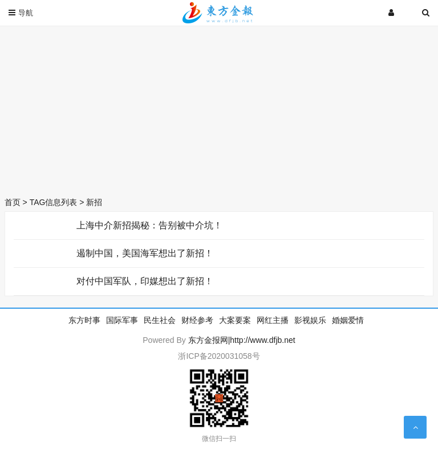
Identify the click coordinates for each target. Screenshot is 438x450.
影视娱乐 (310, 320)
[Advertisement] (219, 108)
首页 (13, 202)
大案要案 (235, 320)
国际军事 (122, 320)
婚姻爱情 (348, 320)
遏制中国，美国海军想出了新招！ (144, 253)
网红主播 (273, 320)
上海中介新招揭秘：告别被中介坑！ (149, 225)
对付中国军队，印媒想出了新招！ (144, 281)
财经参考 (197, 320)
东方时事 (84, 320)
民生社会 (160, 320)
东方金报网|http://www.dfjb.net (241, 340)
